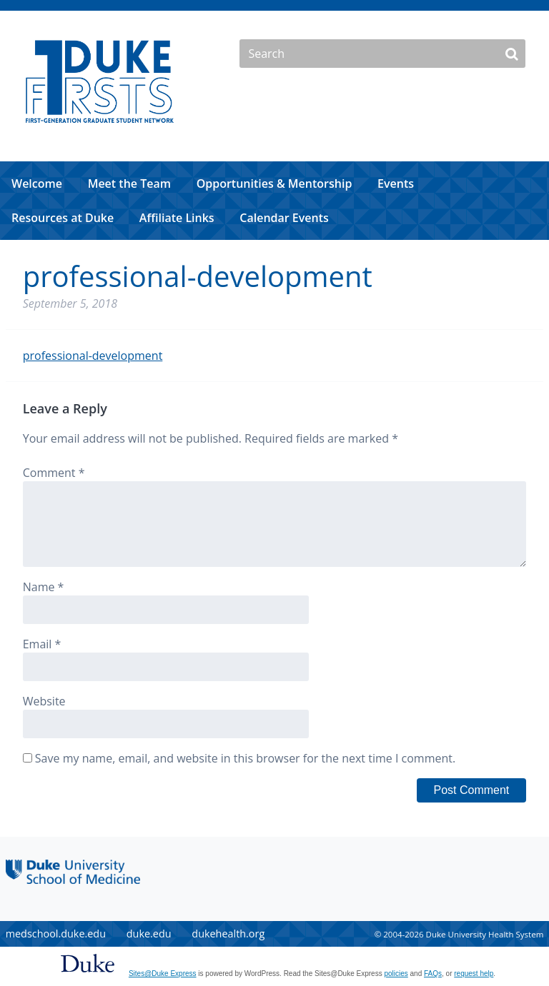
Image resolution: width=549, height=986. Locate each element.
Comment (54, 473)
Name (43, 587)
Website (44, 701)
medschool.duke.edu (56, 933)
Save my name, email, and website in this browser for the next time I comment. (245, 758)
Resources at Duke (62, 218)
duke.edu (149, 933)
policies (395, 973)
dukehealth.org (228, 933)
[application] (274, 200)
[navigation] (274, 200)
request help (473, 973)
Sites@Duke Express (163, 973)
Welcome (36, 183)
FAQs (433, 973)
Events (395, 183)
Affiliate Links (176, 218)
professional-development (93, 355)
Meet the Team (129, 183)
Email (42, 644)
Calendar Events (284, 218)
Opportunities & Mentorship (274, 183)
